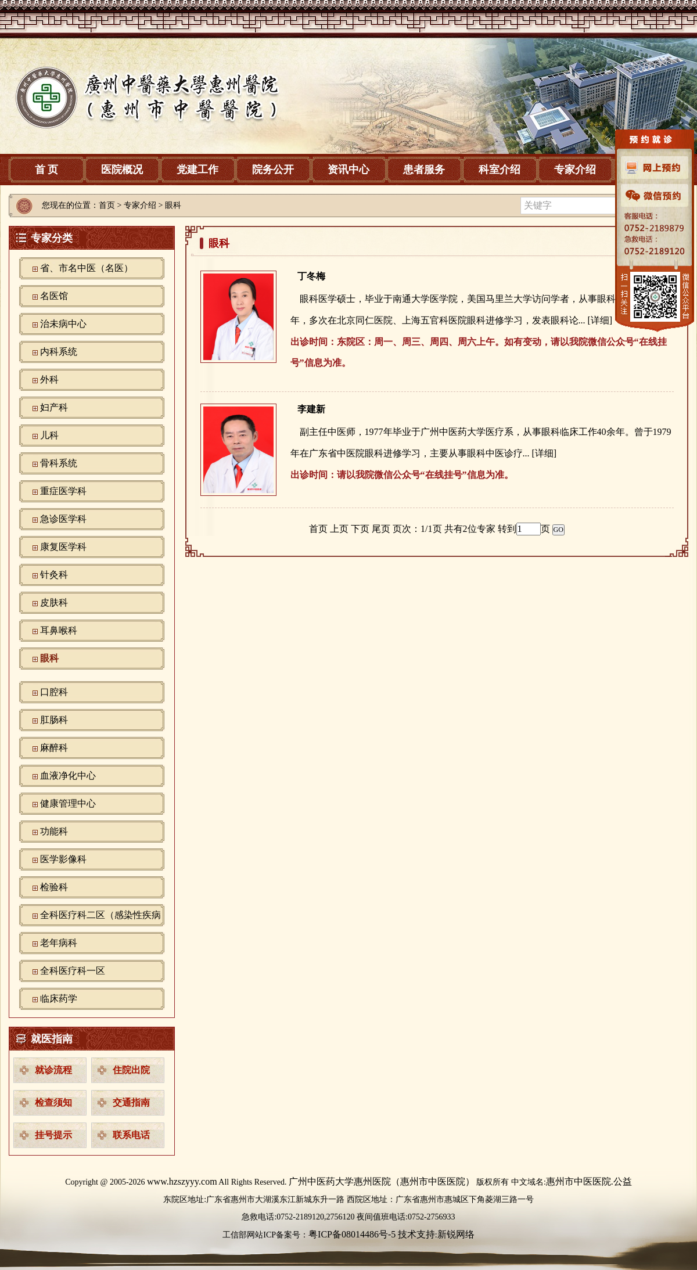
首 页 (47, 169)
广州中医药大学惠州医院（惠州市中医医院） (382, 1181)
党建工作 (197, 169)
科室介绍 (499, 169)
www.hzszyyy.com (182, 1181)
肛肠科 (54, 720)
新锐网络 (456, 1234)
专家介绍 (575, 169)
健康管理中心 (68, 803)
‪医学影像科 (63, 859)
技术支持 (416, 1234)
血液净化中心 (68, 775)
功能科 (54, 831)
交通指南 (131, 1102)
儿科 (49, 435)
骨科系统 (58, 463)
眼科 (49, 658)
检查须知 (53, 1102)
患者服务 (424, 169)
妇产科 (54, 407)
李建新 (311, 409)
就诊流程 (53, 1070)
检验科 (54, 887)
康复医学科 (63, 547)
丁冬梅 (311, 276)
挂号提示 (53, 1135)
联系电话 (131, 1135)
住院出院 (131, 1070)
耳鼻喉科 (58, 630)
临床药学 (58, 998)
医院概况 (122, 169)
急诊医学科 (63, 519)
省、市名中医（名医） (86, 268)
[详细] (600, 320)
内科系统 (58, 352)
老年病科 (58, 943)
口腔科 (54, 692)
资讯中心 (348, 169)
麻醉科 (54, 748)
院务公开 (273, 169)
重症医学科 (63, 491)
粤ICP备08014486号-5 (352, 1234)
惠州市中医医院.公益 (589, 1181)
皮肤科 (54, 602)
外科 (49, 379)
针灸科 (54, 575)
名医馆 (54, 296)
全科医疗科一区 (72, 971)
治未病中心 (63, 324)
